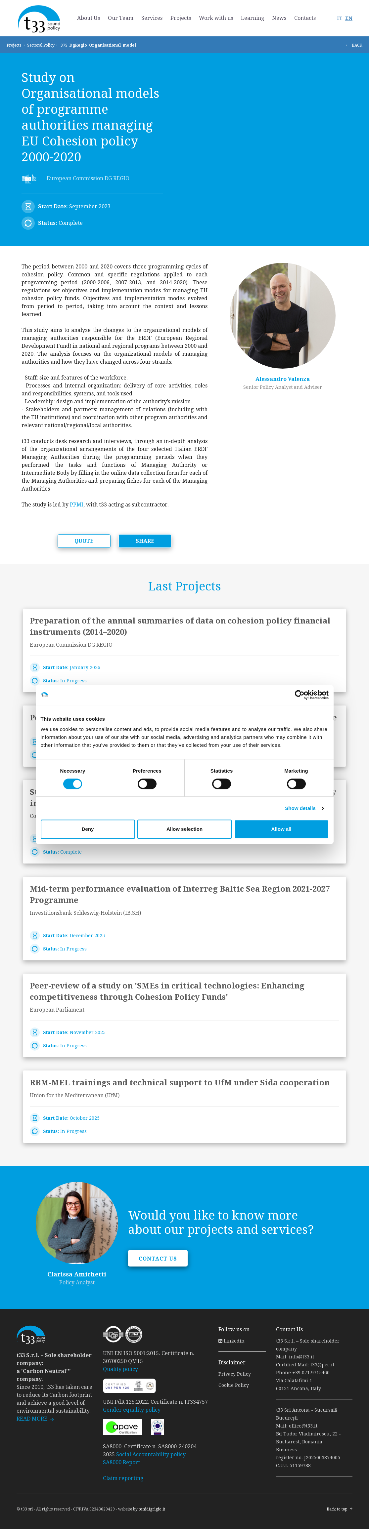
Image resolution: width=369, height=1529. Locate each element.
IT (339, 18)
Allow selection (184, 829)
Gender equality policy (132, 1410)
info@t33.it (301, 1356)
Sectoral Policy (41, 45)
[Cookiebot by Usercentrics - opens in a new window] (300, 695)
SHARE (145, 541)
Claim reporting (123, 1478)
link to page (184, 650)
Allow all (281, 829)
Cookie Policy (233, 1385)
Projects (180, 18)
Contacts (305, 18)
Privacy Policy (234, 1374)
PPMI (76, 505)
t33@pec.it (322, 1364)
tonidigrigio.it (152, 1509)
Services (151, 18)
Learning (252, 18)
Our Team (120, 18)
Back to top (337, 1509)
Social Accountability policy (151, 1454)
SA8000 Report (121, 1462)
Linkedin (231, 1341)
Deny (88, 829)
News (279, 18)
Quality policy (120, 1369)
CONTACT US (158, 1259)
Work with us (216, 18)
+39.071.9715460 (311, 1372)
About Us (88, 18)
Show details (300, 808)
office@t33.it (303, 1425)
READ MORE (32, 1419)
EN (348, 18)
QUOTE (84, 541)
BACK (357, 45)
